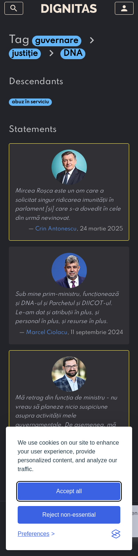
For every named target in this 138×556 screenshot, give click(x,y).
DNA (72, 53)
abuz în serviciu (30, 102)
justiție (25, 53)
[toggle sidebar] (13, 8)
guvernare (56, 40)
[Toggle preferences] (36, 534)
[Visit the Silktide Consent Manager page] (116, 534)
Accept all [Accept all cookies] (69, 491)
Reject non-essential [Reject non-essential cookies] (69, 515)
